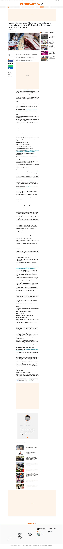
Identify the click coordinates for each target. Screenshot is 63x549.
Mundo (26, 6)
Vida (49, 6)
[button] (8, 7)
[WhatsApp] (33, 380)
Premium (52, 6)
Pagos (10, 72)
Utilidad (41, 6)
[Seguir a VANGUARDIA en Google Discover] (10, 29)
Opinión (30, 6)
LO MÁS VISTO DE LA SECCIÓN (47, 32)
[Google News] (21, 380)
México (23, 6)
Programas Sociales (10, 74)
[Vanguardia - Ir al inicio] (31, 4)
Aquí (37, 171)
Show (34, 6)
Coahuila (15, 6)
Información (10, 31)
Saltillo (19, 6)
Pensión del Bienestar (10, 76)
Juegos (11, 6)
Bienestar (31, 180)
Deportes (37, 6)
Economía (46, 6)
